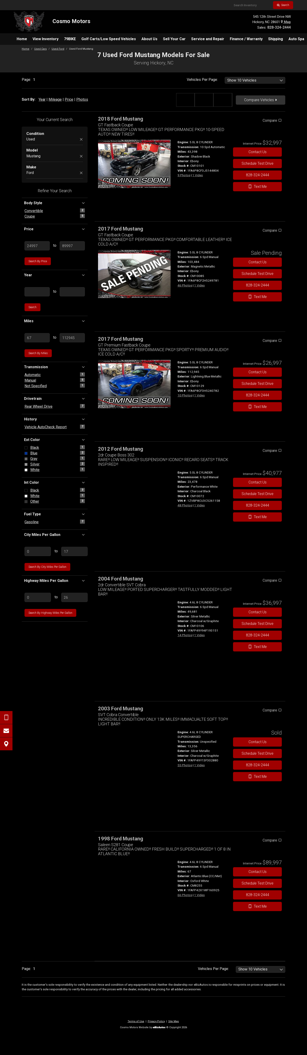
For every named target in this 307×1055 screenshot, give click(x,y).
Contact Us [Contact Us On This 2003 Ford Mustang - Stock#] (258, 742)
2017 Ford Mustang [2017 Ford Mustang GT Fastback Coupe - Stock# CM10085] (120, 229)
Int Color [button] (54, 482)
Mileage (55, 99)
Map (286, 22)
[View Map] (6, 743)
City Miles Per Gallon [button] (54, 534)
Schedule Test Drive (257, 163)
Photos (82, 99)
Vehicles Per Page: (202, 79)
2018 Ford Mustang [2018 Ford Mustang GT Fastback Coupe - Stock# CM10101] (120, 119)
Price (69, 99)
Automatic (33, 375)
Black (34, 447)
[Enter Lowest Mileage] (37, 337)
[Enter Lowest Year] (37, 291)
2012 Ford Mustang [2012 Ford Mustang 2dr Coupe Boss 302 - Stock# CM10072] (120, 449)
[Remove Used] (81, 139)
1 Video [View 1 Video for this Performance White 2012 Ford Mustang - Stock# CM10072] (199, 505)
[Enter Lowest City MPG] (38, 551)
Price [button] (54, 229)
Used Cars (40, 48)
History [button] (54, 419)
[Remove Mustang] (81, 156)
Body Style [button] (54, 203)
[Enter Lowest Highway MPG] (38, 597)
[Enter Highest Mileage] (72, 337)
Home (25, 48)
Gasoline (32, 522)
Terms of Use (136, 1021)
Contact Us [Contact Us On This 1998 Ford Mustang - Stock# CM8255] (258, 872)
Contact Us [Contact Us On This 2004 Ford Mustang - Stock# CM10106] (258, 612)
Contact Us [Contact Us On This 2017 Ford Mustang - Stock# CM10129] (258, 372)
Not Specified (36, 386)
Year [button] (54, 275)
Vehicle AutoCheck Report (46, 427)
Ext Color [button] (54, 439)
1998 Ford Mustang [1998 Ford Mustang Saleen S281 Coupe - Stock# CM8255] (120, 839)
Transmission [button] (54, 367)
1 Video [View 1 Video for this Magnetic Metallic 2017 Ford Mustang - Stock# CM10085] (199, 285)
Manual (30, 380)
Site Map (173, 1021)
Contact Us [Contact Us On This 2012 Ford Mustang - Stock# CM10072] (258, 482)
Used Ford (58, 48)
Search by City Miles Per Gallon (47, 567)
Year (42, 99)
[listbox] (255, 80)
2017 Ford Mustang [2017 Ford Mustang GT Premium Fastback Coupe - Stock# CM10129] (120, 339)
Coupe (30, 216)
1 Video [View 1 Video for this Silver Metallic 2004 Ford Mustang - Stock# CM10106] (199, 635)
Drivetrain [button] (54, 398)
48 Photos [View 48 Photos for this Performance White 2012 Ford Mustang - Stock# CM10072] (185, 505)
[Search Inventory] (251, 5)
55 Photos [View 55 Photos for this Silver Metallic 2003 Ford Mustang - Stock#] (185, 765)
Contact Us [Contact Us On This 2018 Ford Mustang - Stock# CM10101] (258, 152)
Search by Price (37, 261)
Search (283, 5)
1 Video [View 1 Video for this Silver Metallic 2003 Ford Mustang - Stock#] (199, 765)
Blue (33, 453)
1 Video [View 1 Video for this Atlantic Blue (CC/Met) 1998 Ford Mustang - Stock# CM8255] (199, 895)
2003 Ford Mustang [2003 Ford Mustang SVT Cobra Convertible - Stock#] (120, 708)
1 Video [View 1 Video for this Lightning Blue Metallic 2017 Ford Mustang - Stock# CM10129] (199, 395)
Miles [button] (54, 321)
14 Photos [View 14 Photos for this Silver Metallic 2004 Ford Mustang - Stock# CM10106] (185, 635)
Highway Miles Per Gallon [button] (54, 580)
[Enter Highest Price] (72, 245)
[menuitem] (22, 39)
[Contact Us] (6, 730)
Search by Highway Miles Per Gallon (50, 612)
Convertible (34, 211)
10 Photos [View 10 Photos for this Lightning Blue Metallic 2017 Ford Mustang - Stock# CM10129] (185, 395)
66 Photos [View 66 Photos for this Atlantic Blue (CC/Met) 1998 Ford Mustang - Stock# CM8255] (185, 895)
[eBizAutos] (159, 1028)
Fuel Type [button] (54, 514)
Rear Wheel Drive (38, 406)
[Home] (52, 21)
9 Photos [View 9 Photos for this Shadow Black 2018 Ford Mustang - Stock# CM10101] (184, 175)
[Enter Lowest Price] (37, 245)
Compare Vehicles (260, 100)
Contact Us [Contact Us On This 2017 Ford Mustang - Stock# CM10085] (258, 262)
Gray (33, 458)
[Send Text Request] (6, 717)
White (35, 470)
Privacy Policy (156, 1021)
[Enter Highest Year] (72, 291)
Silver (35, 464)
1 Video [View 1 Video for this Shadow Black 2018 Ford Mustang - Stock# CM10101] (197, 175)
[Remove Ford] (81, 173)
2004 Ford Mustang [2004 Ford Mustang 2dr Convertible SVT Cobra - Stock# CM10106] (120, 579)
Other (34, 501)
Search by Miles (38, 353)
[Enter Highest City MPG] (74, 551)
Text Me (257, 186)
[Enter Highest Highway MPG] (74, 597)
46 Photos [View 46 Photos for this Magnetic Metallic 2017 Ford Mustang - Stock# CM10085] (185, 285)
